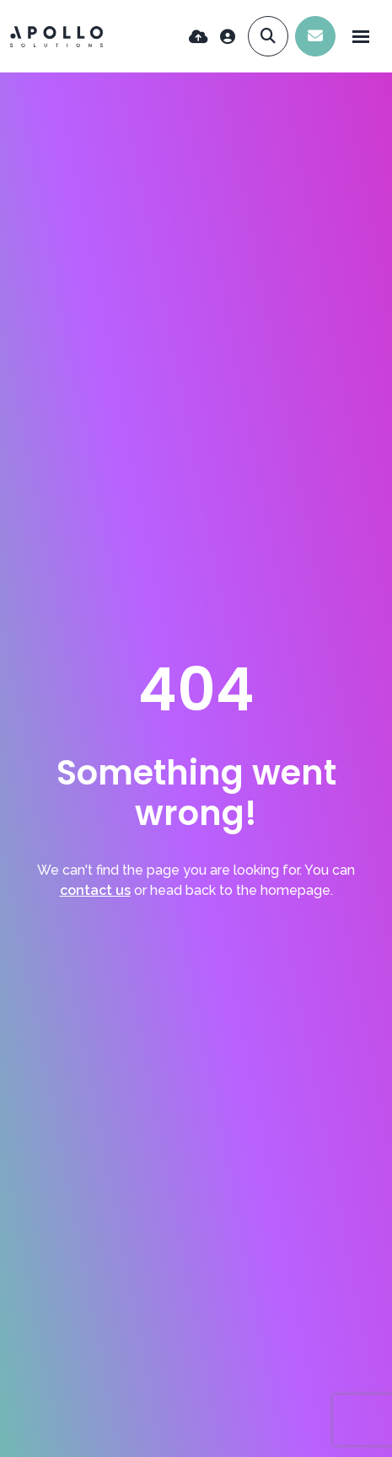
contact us (95, 890)
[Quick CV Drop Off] (198, 37)
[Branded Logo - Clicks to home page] (56, 36)
